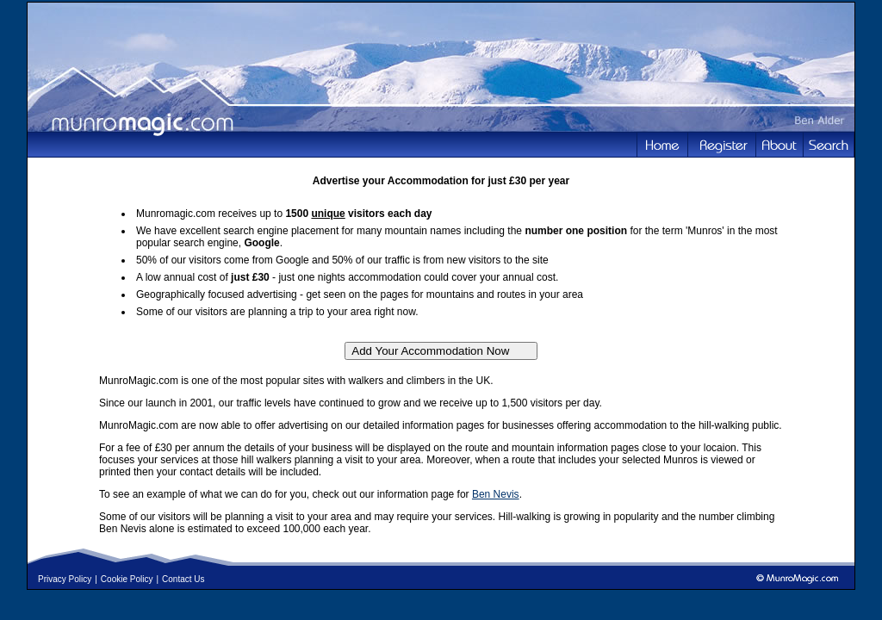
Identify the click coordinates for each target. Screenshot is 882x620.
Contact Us (183, 579)
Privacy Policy (64, 579)
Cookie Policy (127, 579)
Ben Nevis (495, 494)
